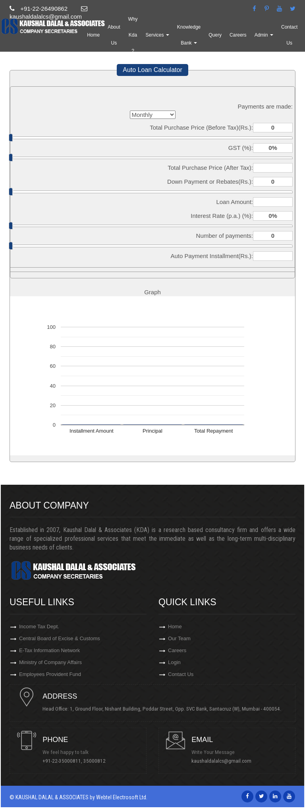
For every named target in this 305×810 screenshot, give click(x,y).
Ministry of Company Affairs (50, 665)
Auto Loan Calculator (152, 69)
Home (109, 37)
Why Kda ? (149, 37)
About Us (130, 37)
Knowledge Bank (205, 37)
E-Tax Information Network (49, 652)
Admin (280, 37)
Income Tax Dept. (39, 626)
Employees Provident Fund (50, 677)
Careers (254, 37)
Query (231, 37)
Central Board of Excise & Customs (59, 639)
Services (173, 37)
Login (174, 665)
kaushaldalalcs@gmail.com (223, 764)
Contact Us (180, 677)
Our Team (179, 639)
